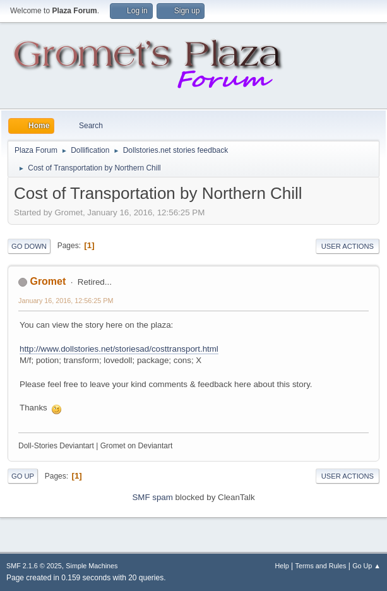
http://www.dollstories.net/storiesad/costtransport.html (119, 349)
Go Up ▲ (366, 566)
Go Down (29, 246)
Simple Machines (91, 566)
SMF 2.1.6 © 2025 (34, 566)
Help (282, 566)
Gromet (48, 281)
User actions (347, 246)
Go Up (22, 476)
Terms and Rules (321, 566)
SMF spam (152, 497)
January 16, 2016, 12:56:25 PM (65, 300)
